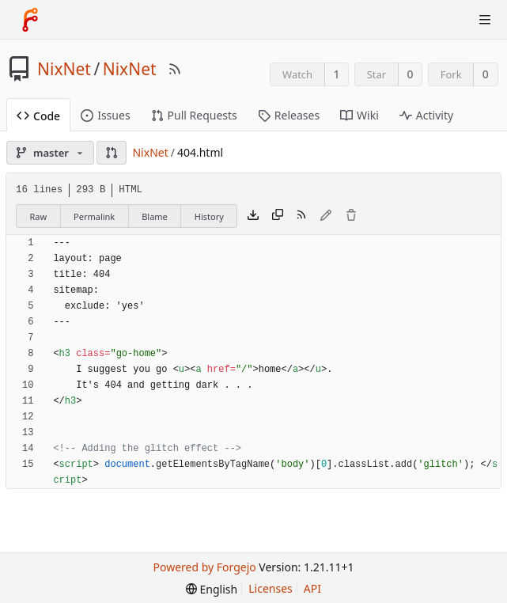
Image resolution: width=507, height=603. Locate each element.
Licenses (270, 588)
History (209, 216)
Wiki (359, 115)
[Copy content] (277, 216)
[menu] (211, 589)
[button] (111, 153)
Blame (155, 216)
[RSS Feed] (175, 69)
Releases (289, 115)
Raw (38, 216)
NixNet (64, 69)
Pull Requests (194, 115)
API (312, 588)
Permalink (94, 216)
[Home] (30, 20)
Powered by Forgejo (204, 567)
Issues (105, 115)
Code (38, 115)
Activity (426, 115)
